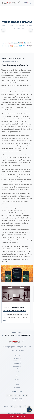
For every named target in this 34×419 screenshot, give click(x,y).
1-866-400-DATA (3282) (17, 351)
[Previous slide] (3, 30)
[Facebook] (15, 406)
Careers (17, 384)
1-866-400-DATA (8, 335)
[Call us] (29, 409)
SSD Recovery (17, 363)
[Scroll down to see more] (17, 50)
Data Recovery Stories (16, 58)
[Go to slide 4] (17, 46)
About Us (17, 379)
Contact (17, 371)
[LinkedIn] (24, 406)
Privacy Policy (17, 387)
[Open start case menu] (17, 416)
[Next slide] (31, 30)
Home (5, 58)
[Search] (30, 3)
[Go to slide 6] (21, 46)
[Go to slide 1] (12, 46)
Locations (17, 369)
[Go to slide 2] (14, 46)
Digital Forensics (17, 366)
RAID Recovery (17, 361)
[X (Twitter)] (11, 406)
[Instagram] (20, 406)
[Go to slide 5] (19, 46)
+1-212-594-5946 (26, 335)
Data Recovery (17, 358)
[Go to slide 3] (16, 46)
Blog (17, 382)
